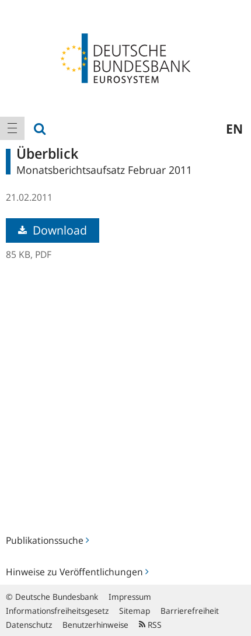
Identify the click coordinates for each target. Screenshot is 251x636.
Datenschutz (29, 624)
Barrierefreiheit (190, 610)
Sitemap (134, 610)
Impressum (130, 596)
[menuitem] (12, 128)
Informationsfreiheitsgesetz (57, 610)
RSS (150, 624)
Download (52, 230)
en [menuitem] (234, 128)
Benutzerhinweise (95, 624)
